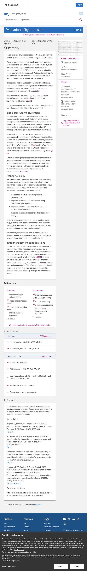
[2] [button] (31, 101)
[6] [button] (8, 153)
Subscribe (27, 530)
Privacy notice (49, 530)
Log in (79, 5)
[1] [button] (38, 91)
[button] (74, 30)
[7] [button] (27, 171)
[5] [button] (52, 151)
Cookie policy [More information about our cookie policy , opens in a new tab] (19, 550)
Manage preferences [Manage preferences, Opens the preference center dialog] (9, 566)
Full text (10, 432)
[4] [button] (32, 145)
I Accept (77, 566)
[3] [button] (50, 130)
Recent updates (9, 527)
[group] (30, 342)
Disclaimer (47, 523)
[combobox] (41, 19)
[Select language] (16, 5)
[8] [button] (38, 257)
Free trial (27, 527)
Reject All (61, 566)
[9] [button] (40, 257)
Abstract (17, 483)
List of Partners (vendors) (11, 561)
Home (6, 523)
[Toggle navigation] (81, 14)
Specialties (8, 530)
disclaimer (38, 505)
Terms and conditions (51, 527)
